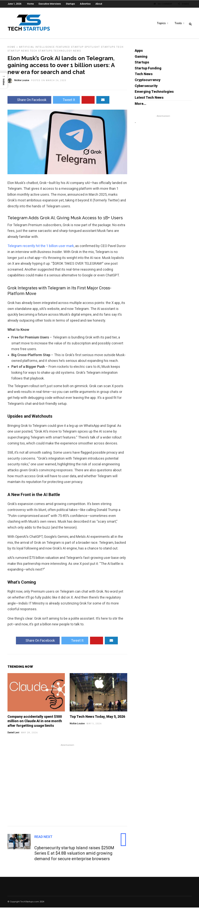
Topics (161, 23)
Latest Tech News (149, 100)
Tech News (144, 76)
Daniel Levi (13, 735)
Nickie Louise (77, 726)
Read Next (43, 839)
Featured (63, 49)
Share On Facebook (29, 102)
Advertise (85, 3)
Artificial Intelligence (37, 49)
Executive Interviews (50, 3)
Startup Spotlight (85, 49)
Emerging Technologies (154, 94)
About (98, 3)
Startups (70, 3)
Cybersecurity (146, 88)
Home (30, 3)
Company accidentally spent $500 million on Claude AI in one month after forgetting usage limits (34, 723)
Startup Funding (148, 71)
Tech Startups (41, 53)
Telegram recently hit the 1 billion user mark (40, 248)
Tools (178, 23)
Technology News (67, 53)
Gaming (141, 59)
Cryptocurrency (147, 82)
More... (140, 106)
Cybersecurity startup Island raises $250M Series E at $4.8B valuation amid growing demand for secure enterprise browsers (74, 856)
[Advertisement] (67, 787)
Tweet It (66, 102)
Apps (139, 53)
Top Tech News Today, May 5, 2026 (97, 719)
